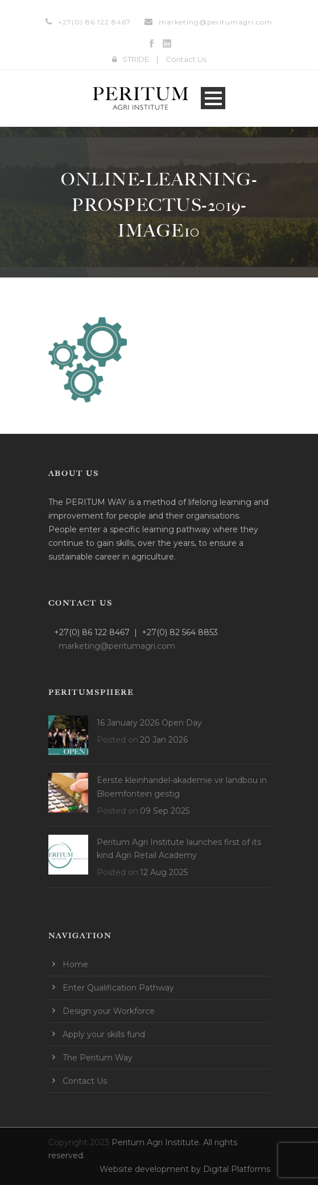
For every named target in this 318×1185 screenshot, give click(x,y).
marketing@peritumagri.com (215, 22)
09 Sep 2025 (164, 811)
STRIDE (135, 59)
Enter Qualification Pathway (118, 988)
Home (75, 964)
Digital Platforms (236, 1169)
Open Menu (213, 98)
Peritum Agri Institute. (157, 1142)
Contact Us (186, 59)
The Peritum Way (98, 1058)
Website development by (151, 1169)
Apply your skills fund (104, 1034)
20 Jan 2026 (164, 740)
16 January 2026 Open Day (149, 723)
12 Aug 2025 (164, 872)
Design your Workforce (109, 1011)
